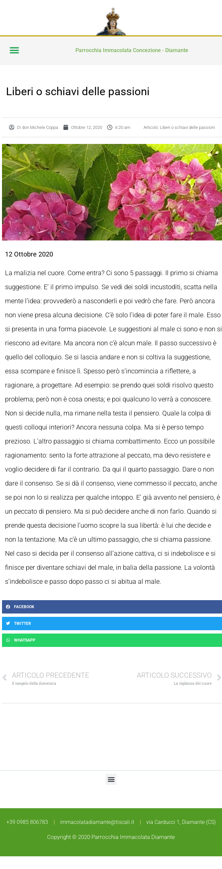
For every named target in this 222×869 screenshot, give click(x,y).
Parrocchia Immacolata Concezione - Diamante (131, 50)
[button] (14, 50)
